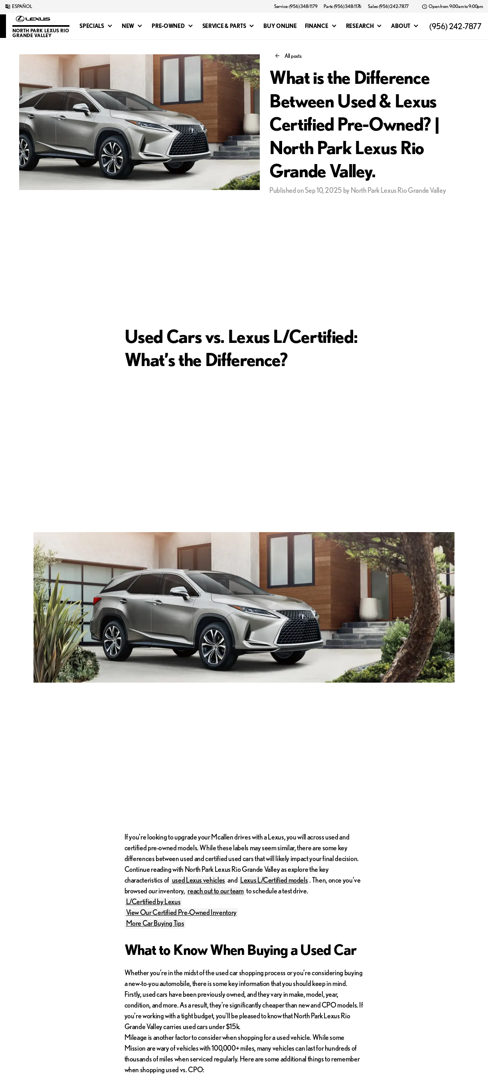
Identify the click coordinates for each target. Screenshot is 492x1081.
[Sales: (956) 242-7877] (388, 6)
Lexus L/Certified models (274, 880)
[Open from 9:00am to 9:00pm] (452, 6)
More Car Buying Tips (155, 923)
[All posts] (288, 55)
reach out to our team (215, 891)
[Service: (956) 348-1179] (296, 6)
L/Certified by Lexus (153, 901)
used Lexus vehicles (198, 880)
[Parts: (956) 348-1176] (342, 6)
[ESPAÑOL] (18, 6)
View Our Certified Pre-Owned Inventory (181, 912)
